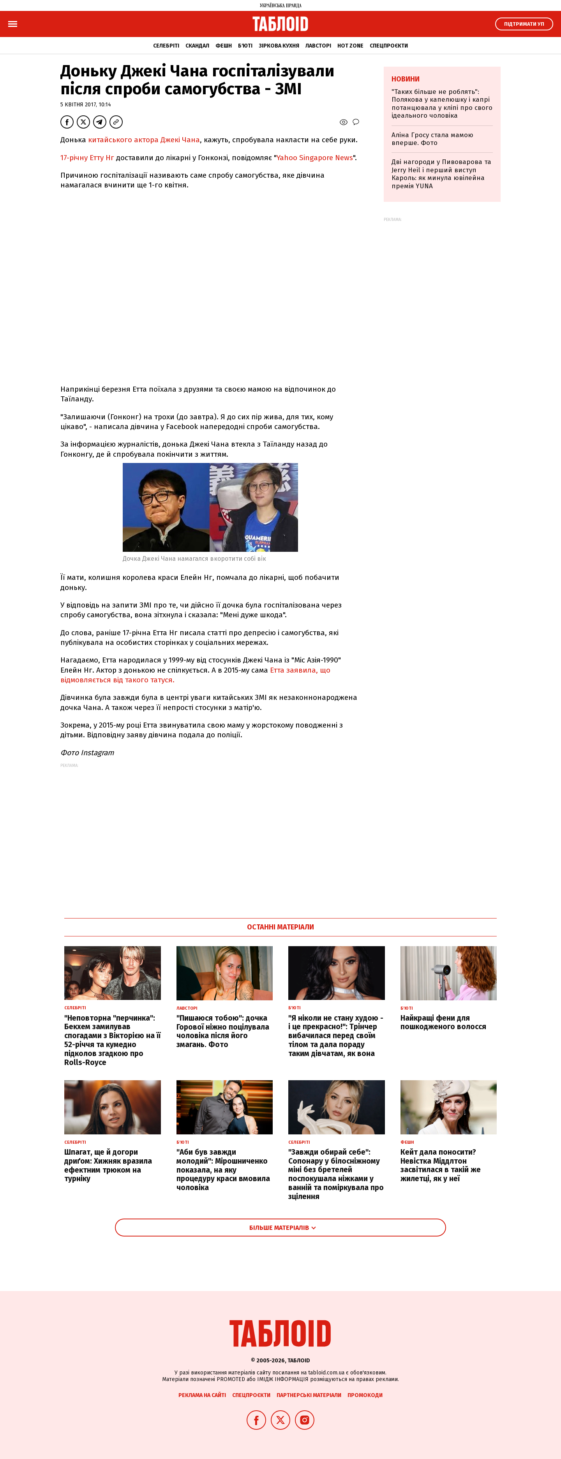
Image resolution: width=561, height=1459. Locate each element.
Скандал (197, 45)
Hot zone (350, 45)
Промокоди (365, 1395)
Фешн (223, 45)
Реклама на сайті (202, 1395)
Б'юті (245, 45)
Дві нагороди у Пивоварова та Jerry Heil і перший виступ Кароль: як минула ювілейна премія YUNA (441, 174)
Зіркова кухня (279, 45)
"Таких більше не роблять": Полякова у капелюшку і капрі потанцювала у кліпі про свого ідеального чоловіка (442, 104)
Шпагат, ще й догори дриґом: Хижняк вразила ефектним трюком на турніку (108, 1165)
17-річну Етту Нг (88, 157)
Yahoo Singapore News (315, 157)
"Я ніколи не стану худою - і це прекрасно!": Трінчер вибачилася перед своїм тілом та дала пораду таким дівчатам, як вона (335, 1036)
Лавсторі (318, 45)
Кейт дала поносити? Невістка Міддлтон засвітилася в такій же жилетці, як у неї (440, 1165)
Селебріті (166, 45)
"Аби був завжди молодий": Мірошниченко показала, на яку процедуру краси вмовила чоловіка (223, 1170)
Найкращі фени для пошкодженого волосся (443, 1023)
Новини (406, 79)
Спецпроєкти (389, 45)
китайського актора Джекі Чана (144, 139)
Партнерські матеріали (309, 1395)
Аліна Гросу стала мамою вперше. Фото (432, 139)
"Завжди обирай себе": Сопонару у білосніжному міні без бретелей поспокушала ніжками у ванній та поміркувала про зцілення (336, 1174)
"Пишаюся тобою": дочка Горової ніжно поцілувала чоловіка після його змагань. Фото (222, 1031)
